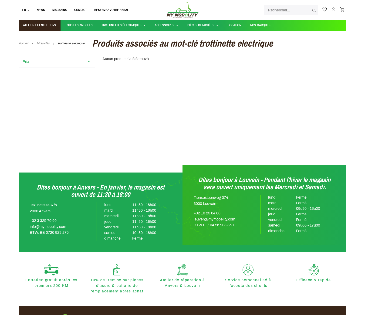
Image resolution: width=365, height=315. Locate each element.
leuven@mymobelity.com (214, 219)
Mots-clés (43, 43)
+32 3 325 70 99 (43, 221)
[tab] (57, 62)
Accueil (23, 43)
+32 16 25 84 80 (207, 213)
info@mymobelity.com (48, 227)
